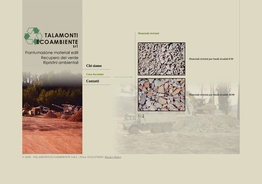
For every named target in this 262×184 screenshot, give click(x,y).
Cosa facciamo (95, 74)
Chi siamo (94, 66)
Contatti (92, 81)
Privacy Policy (113, 156)
